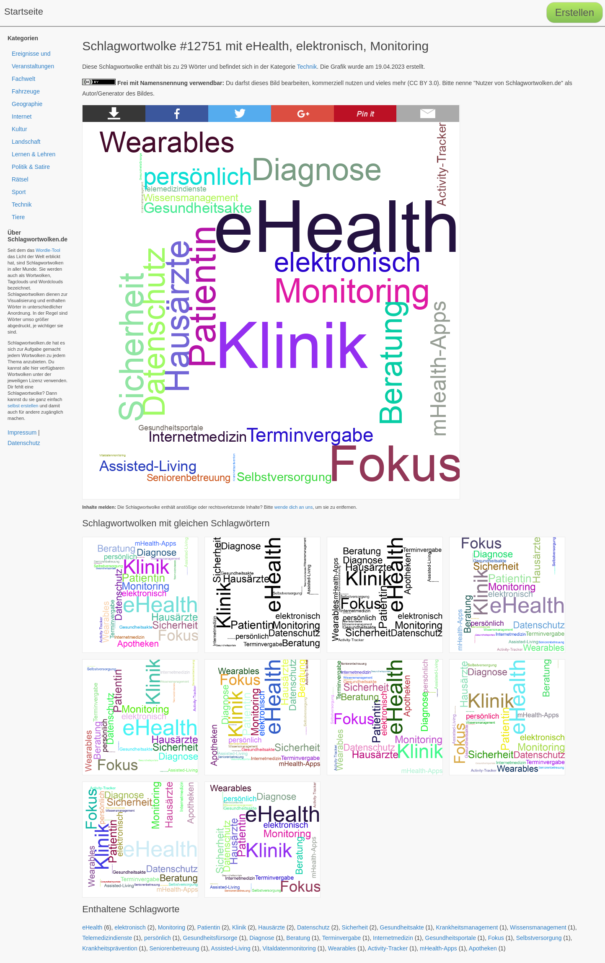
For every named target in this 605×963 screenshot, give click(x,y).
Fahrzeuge (26, 91)
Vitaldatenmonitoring (289, 948)
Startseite (23, 11)
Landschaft (26, 141)
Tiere (18, 217)
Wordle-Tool (48, 250)
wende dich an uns (293, 507)
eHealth (92, 927)
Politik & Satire (31, 166)
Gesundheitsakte (402, 927)
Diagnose (261, 938)
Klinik (239, 927)
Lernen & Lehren (33, 154)
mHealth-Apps (438, 948)
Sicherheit (355, 927)
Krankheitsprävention (109, 948)
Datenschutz (313, 927)
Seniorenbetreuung (174, 948)
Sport (19, 192)
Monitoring (171, 927)
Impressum (22, 432)
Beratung (298, 938)
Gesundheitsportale (450, 938)
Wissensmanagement (538, 927)
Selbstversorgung (539, 938)
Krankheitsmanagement (467, 927)
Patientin (208, 927)
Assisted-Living (231, 948)
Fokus (496, 938)
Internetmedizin (393, 938)
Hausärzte (271, 927)
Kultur (19, 129)
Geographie (27, 104)
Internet (21, 116)
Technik (307, 66)
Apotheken (483, 948)
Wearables (342, 948)
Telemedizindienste (107, 938)
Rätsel (20, 179)
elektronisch (130, 927)
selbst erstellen (23, 405)
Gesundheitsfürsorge (210, 938)
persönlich (157, 938)
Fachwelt (23, 78)
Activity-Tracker (387, 948)
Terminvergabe (341, 938)
